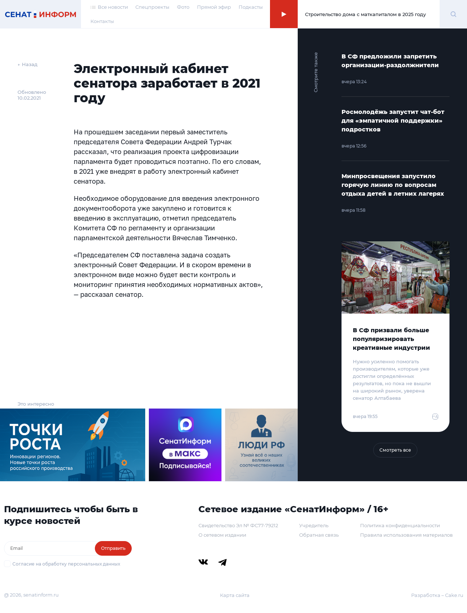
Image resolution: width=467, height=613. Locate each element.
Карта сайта (235, 595)
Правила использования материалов (406, 535)
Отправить (113, 548)
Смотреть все (395, 450)
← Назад (28, 64)
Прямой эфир (214, 7)
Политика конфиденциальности (400, 525)
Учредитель (313, 525)
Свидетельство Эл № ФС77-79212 (238, 525)
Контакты (102, 21)
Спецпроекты (152, 7)
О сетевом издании (222, 535)
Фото (183, 7)
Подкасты (251, 7)
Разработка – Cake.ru (437, 595)
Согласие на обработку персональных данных (66, 564)
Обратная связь (319, 535)
